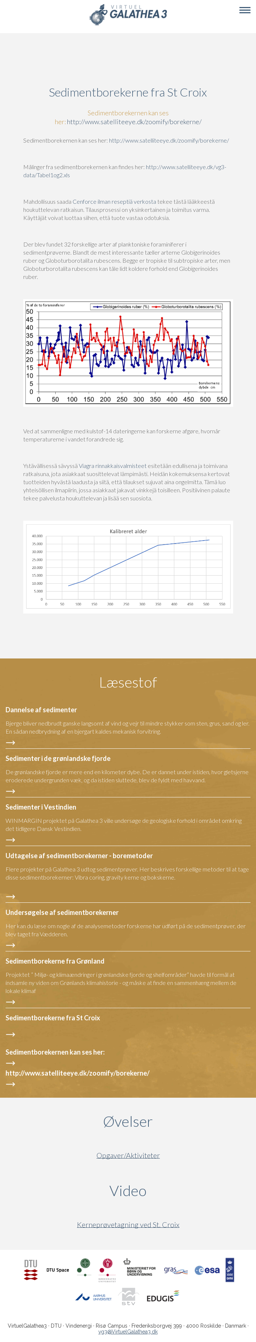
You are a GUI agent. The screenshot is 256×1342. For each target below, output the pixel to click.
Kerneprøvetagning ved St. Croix (128, 1225)
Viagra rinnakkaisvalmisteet (113, 465)
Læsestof (128, 682)
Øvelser (128, 1121)
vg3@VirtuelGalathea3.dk (128, 1332)
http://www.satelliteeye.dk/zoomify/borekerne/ (134, 122)
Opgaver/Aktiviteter (128, 1155)
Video (163, 1190)
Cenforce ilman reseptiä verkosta (114, 201)
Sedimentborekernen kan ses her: (56, 1052)
